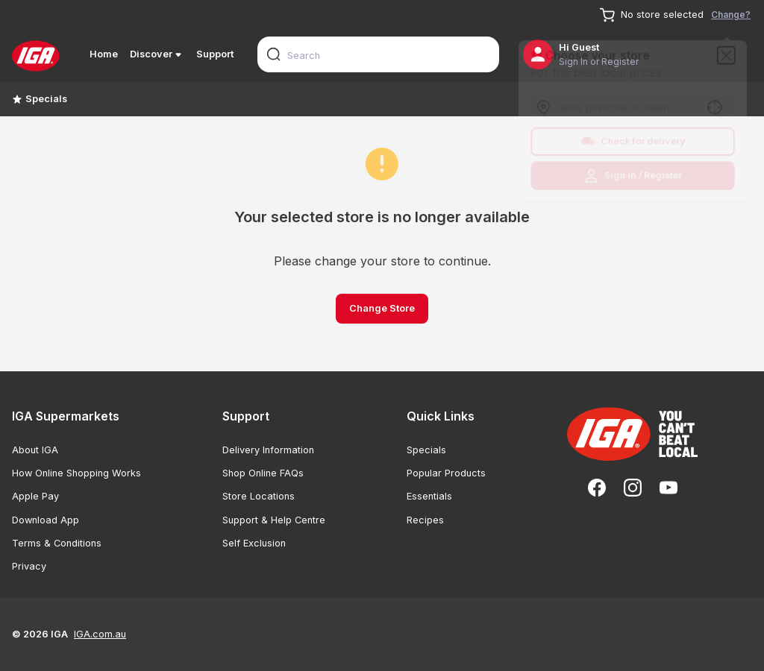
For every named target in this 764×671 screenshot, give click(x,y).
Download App (45, 520)
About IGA (35, 450)
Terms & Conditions (56, 543)
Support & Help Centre (273, 520)
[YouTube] (668, 488)
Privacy (29, 566)
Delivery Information (268, 450)
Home (104, 54)
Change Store (382, 308)
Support (215, 54)
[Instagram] (633, 488)
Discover (157, 54)
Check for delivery (633, 142)
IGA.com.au (100, 634)
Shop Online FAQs (263, 473)
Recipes (425, 520)
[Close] (730, 52)
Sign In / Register (633, 178)
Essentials (429, 496)
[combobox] (378, 54)
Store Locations (258, 496)
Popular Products (446, 473)
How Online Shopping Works (76, 473)
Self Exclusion (254, 543)
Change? (731, 14)
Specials (39, 98)
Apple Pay (35, 496)
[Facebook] (597, 488)
